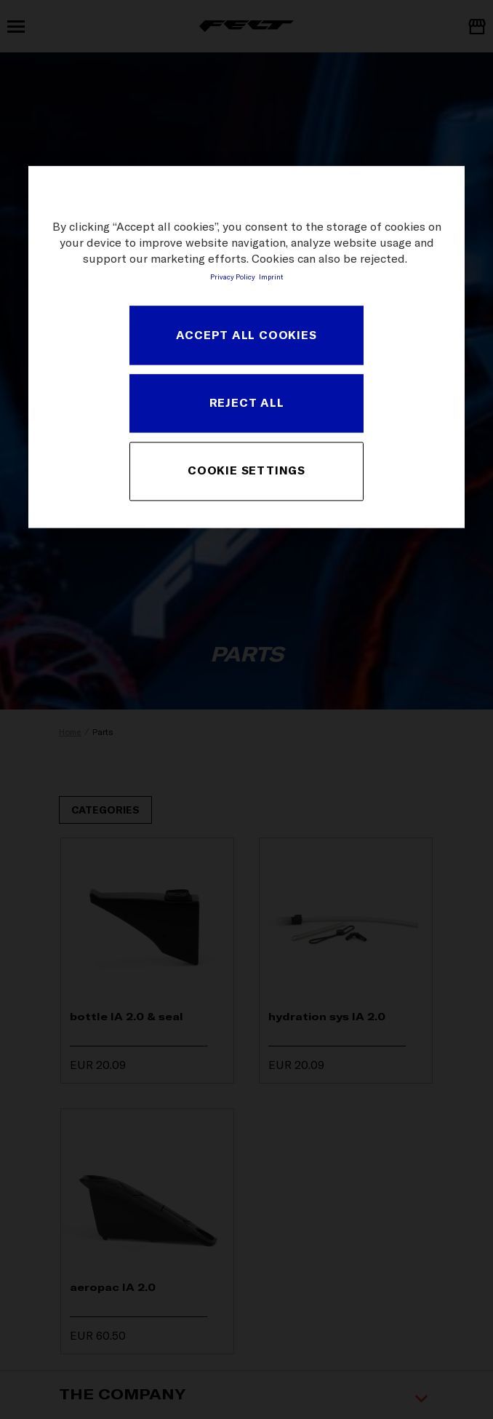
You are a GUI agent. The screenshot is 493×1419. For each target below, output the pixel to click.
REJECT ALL (246, 403)
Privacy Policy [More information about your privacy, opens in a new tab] (232, 276)
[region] (246, 347)
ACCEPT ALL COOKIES (246, 334)
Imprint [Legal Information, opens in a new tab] (271, 276)
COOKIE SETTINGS (246, 471)
